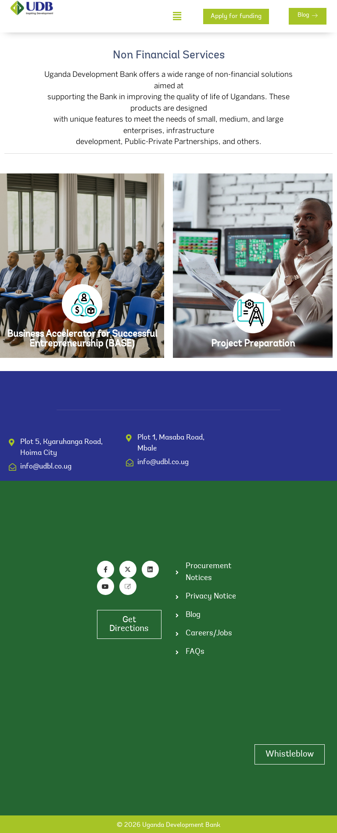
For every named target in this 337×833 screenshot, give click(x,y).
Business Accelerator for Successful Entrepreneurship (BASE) (82, 339)
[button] (177, 16)
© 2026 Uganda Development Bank (168, 825)
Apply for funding (236, 16)
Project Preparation (253, 344)
